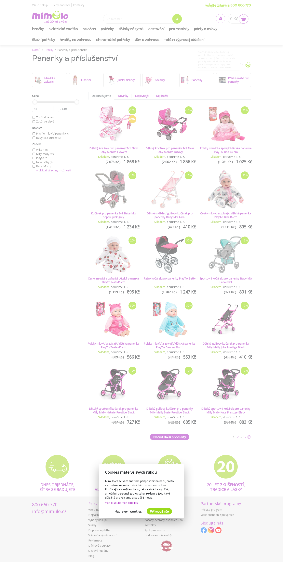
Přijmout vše (159, 511)
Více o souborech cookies (121, 503)
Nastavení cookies (128, 511)
